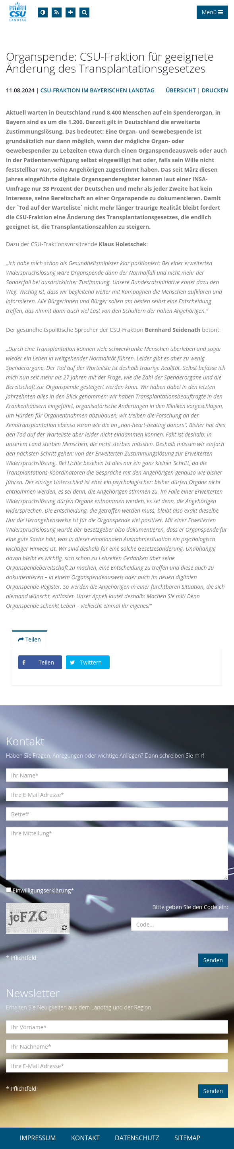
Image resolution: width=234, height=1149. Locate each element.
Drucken (215, 90)
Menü (212, 12)
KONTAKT (85, 1138)
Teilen (29, 639)
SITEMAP (187, 1138)
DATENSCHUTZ (137, 1138)
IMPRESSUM (38, 1138)
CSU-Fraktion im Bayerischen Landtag (98, 90)
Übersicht (181, 90)
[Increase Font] (70, 12)
